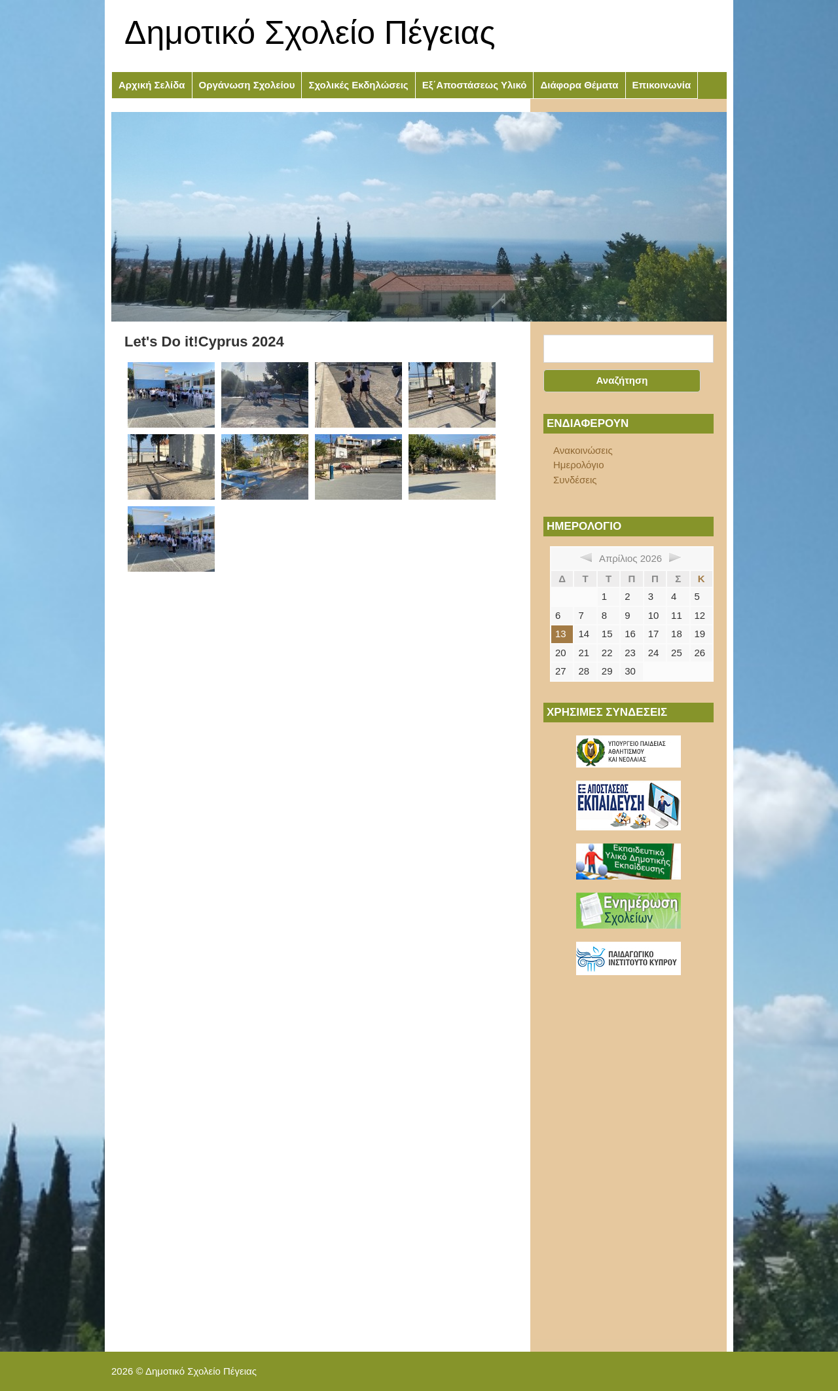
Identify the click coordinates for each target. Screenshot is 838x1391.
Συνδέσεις (575, 479)
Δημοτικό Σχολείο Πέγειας (310, 32)
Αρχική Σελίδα (151, 84)
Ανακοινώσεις (583, 450)
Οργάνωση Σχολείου (247, 84)
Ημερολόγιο (578, 464)
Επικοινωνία (661, 84)
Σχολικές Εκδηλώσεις (358, 84)
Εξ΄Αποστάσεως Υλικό (474, 84)
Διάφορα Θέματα (579, 84)
